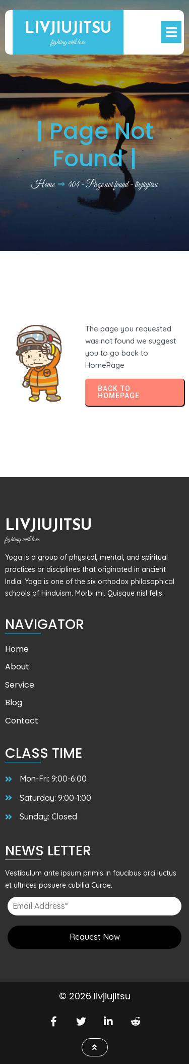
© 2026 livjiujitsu (95, 996)
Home (42, 184)
